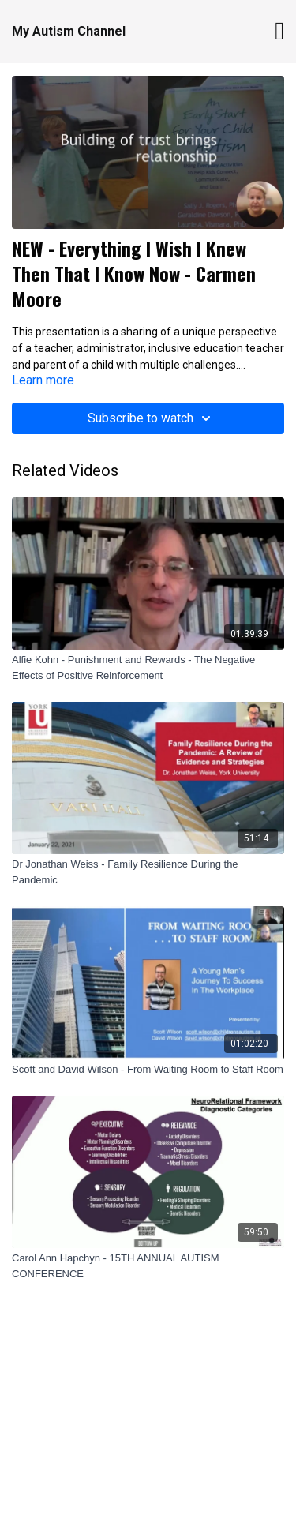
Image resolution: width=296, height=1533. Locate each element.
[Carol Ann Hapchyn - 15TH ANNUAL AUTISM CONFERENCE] (148, 1265)
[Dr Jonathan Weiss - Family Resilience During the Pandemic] (148, 871)
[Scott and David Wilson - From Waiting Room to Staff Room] (148, 1070)
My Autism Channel (69, 31)
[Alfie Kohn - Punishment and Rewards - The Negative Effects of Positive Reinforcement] (148, 667)
